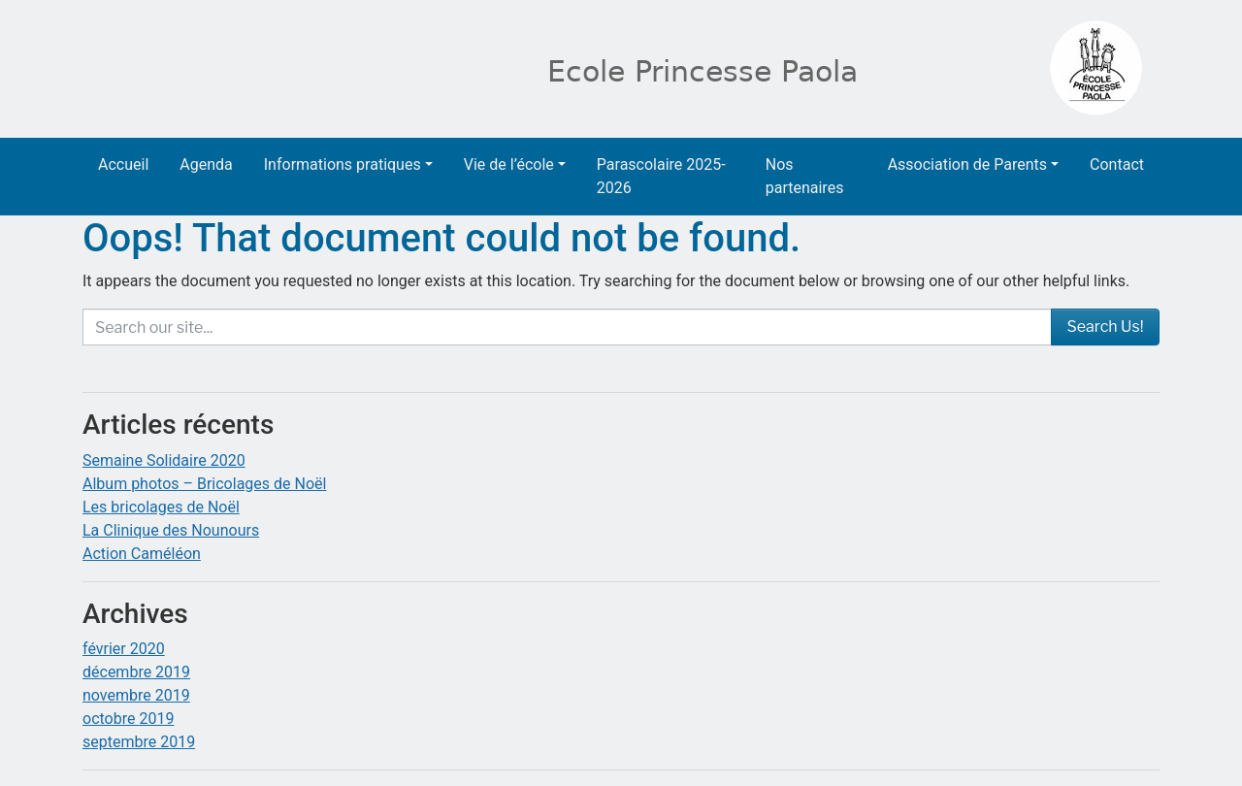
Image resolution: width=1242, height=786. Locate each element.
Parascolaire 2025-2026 (661, 176)
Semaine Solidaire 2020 (163, 460)
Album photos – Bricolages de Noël (204, 484)
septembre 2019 (138, 742)
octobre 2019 (128, 718)
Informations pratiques (342, 164)
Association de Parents (967, 164)
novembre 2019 (136, 695)
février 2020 (123, 648)
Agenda (206, 164)
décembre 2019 (136, 672)
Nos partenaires (805, 176)
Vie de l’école (509, 164)
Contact (1117, 164)
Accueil (123, 164)
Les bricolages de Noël (161, 507)
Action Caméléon (141, 553)
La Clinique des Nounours (170, 530)
